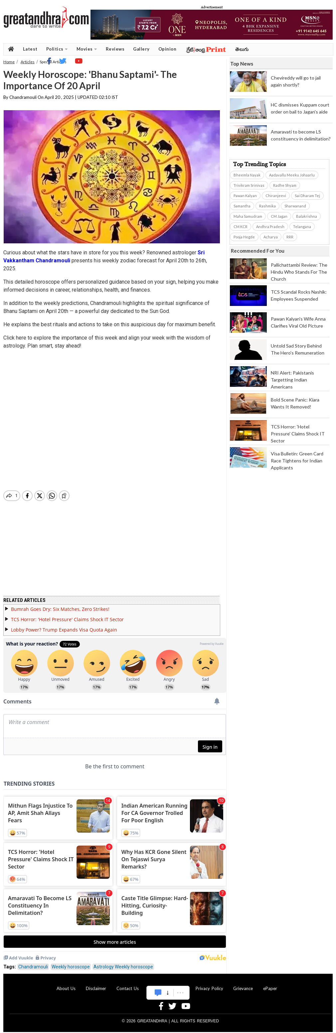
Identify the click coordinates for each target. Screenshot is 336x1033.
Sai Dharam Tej (307, 195)
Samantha (242, 206)
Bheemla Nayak (247, 175)
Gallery (141, 49)
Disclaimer (96, 984)
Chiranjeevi (275, 195)
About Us (66, 984)
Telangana (302, 226)
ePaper (270, 984)
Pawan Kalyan (245, 195)
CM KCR (241, 226)
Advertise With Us (167, 984)
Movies (87, 49)
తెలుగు (242, 49)
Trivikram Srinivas (249, 185)
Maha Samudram (248, 216)
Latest (30, 49)
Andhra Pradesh (270, 226)
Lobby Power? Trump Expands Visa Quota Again (64, 626)
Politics (57, 49)
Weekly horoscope (71, 962)
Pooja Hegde (244, 237)
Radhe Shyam (284, 185)
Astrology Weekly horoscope (123, 962)
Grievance (243, 984)
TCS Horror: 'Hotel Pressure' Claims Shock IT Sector (67, 615)
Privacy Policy (209, 984)
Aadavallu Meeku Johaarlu (292, 175)
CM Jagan (279, 216)
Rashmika (267, 206)
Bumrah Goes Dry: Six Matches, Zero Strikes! (60, 605)
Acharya (270, 237)
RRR (289, 237)
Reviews (115, 49)
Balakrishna (306, 216)
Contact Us (127, 984)
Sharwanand (295, 206)
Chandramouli (33, 962)
